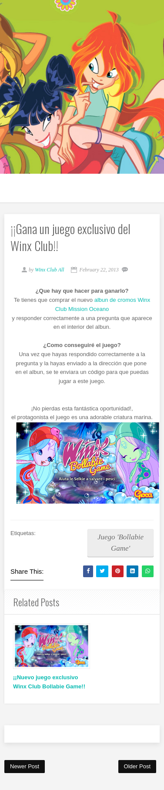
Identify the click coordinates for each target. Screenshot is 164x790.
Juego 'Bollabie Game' (120, 542)
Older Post (137, 766)
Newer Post (24, 766)
